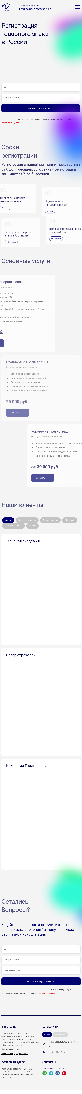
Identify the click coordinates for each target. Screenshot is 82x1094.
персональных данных (11, 123)
